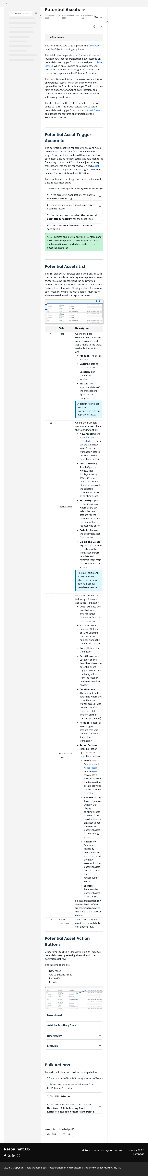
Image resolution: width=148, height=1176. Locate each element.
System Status (114, 1150)
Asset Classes (94, 110)
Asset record (91, 767)
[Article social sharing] (94, 26)
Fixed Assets (95, 45)
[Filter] (36, 13)
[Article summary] (74, 37)
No (66, 1133)
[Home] (6, 3)
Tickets (86, 1150)
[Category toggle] (40, 15)
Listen (98, 17)
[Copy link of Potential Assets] (83, 10)
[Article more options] (101, 26)
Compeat (138, 1154)
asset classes (59, 151)
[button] (20, 13)
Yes (51, 1133)
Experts (98, 1150)
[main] (74, 575)
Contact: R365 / (135, 1150)
